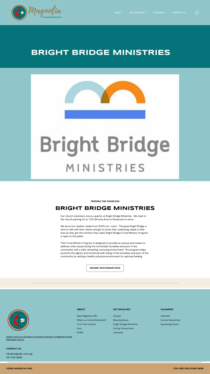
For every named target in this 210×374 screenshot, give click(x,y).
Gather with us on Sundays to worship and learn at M (32, 336)
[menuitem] (119, 12)
